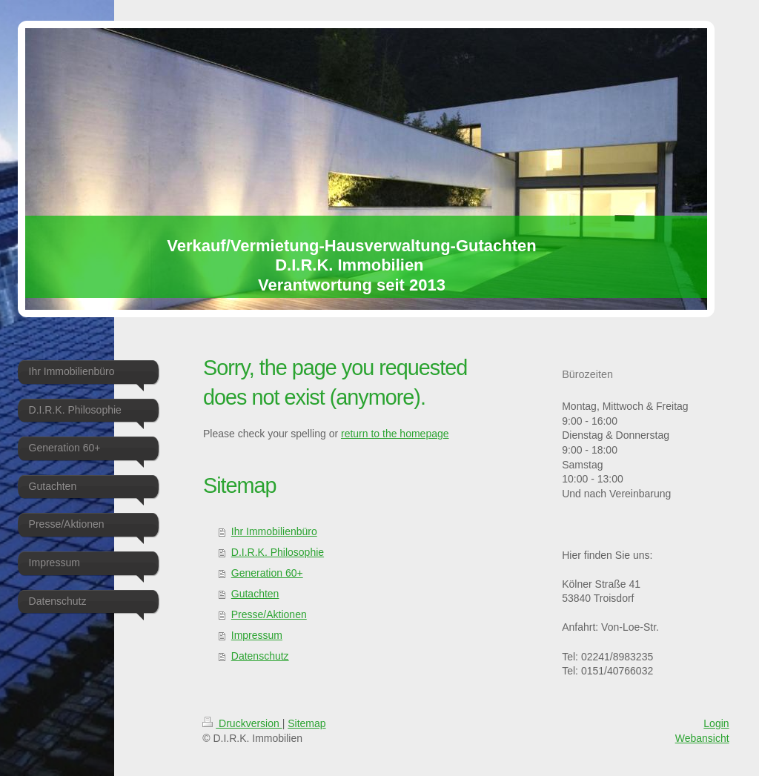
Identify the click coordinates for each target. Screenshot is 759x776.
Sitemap (306, 723)
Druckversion (242, 723)
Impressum (256, 635)
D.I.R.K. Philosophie (277, 552)
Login (716, 723)
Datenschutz (260, 656)
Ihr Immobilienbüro (274, 531)
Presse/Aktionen (269, 614)
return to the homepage (395, 434)
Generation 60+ (267, 573)
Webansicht (702, 738)
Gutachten (255, 594)
